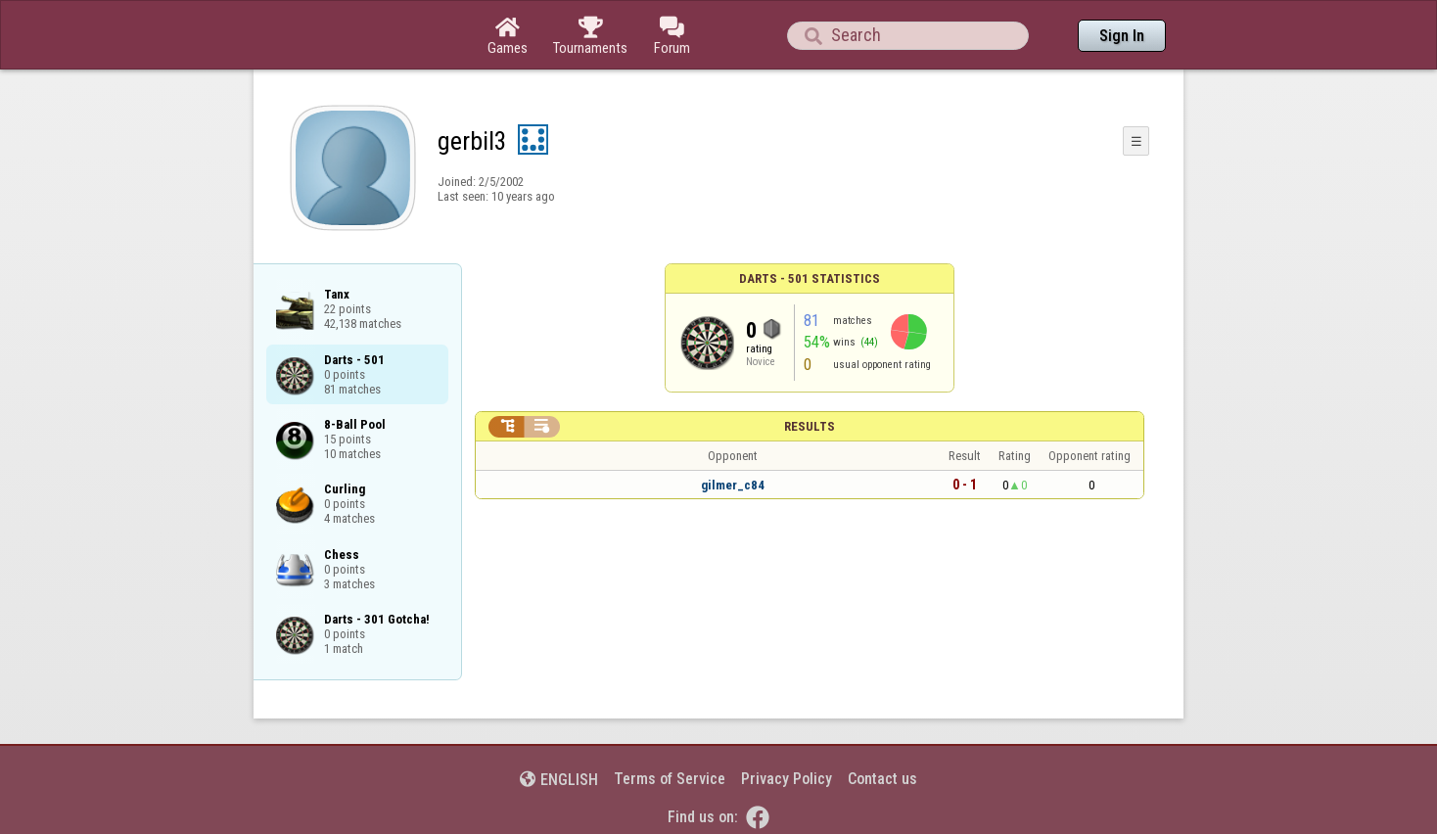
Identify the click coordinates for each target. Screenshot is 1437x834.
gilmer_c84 (733, 485)
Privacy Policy (786, 778)
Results (809, 426)
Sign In (1121, 35)
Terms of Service (669, 778)
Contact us (882, 778)
